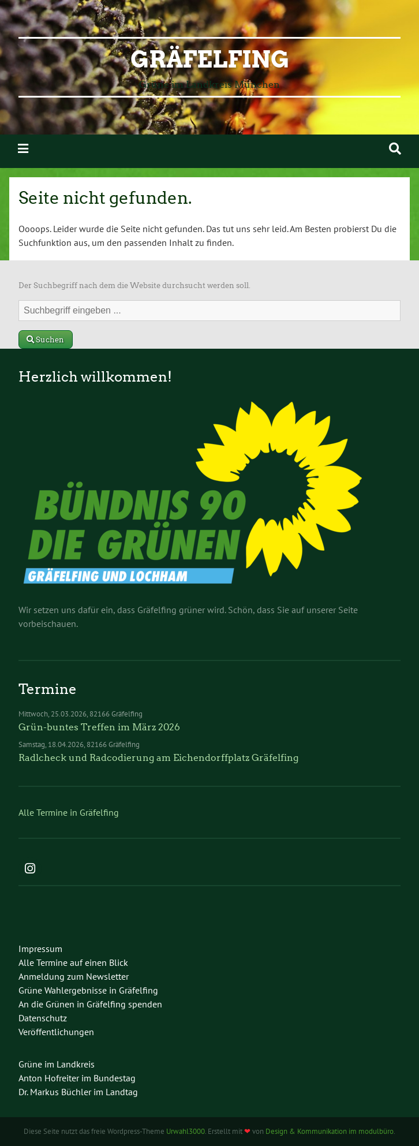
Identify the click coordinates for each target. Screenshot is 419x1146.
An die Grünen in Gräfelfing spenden (90, 1004)
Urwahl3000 (185, 1131)
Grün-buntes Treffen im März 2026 (99, 727)
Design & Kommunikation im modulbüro (329, 1131)
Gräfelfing (209, 59)
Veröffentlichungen (56, 1031)
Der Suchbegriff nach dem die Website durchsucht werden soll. (134, 285)
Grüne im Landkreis (56, 1064)
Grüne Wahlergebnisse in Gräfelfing (88, 990)
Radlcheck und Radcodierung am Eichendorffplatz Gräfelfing (158, 757)
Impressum (40, 948)
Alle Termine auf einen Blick (73, 962)
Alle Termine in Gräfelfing (68, 812)
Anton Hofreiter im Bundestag (77, 1078)
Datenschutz (42, 1018)
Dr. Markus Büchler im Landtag (78, 1092)
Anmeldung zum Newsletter (73, 976)
